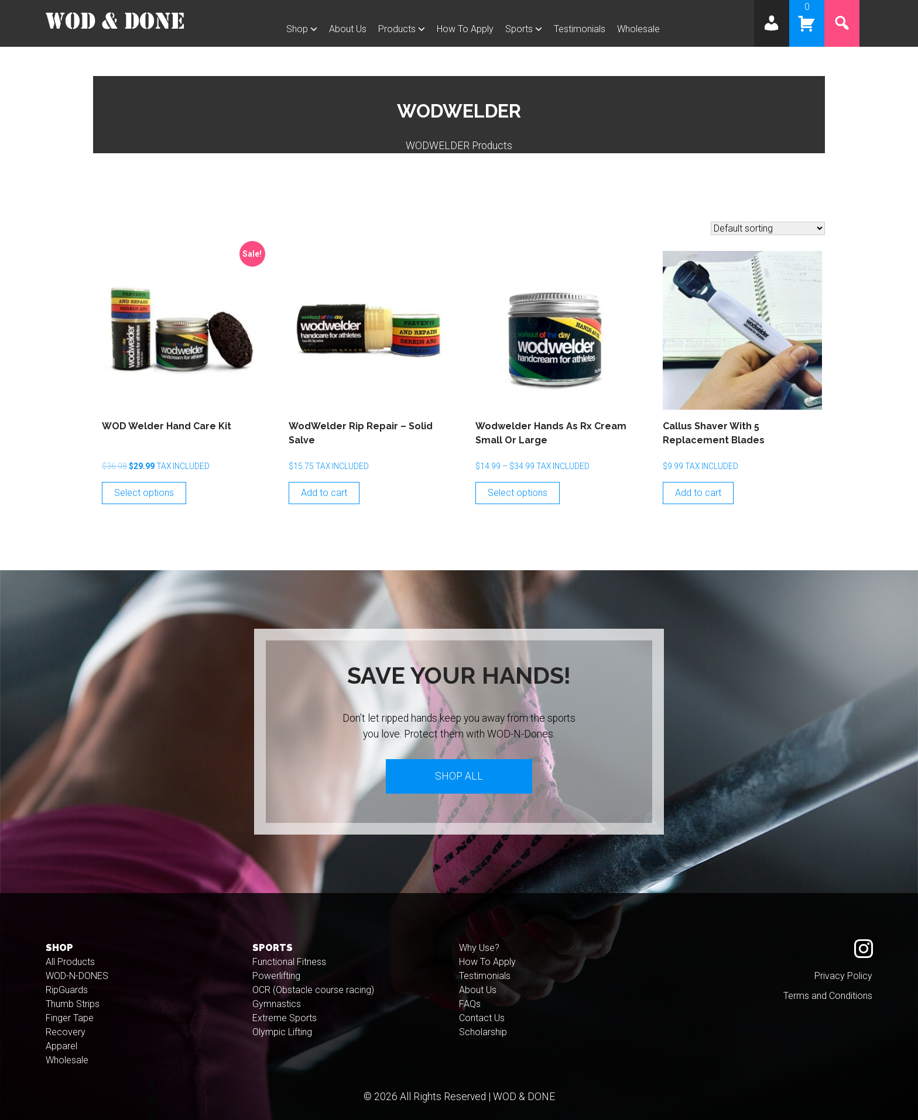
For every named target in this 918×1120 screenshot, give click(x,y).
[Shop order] (768, 228)
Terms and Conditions (827, 995)
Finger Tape (70, 1017)
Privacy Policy (843, 975)
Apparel (61, 1046)
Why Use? (479, 947)
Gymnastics (276, 1003)
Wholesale (638, 29)
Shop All (459, 776)
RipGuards (67, 989)
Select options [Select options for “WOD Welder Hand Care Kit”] (144, 492)
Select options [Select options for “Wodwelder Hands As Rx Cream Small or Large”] (517, 492)
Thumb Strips (73, 1003)
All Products (70, 961)
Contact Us (482, 1017)
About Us (347, 29)
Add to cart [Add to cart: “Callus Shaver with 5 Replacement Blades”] (698, 492)
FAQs (470, 1003)
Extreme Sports (284, 1017)
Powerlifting (276, 975)
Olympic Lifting (282, 1032)
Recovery (65, 1032)
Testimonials (579, 29)
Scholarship (483, 1032)
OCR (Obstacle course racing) (313, 989)
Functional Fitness (289, 961)
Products (397, 29)
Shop (297, 29)
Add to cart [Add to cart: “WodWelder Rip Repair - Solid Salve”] (324, 492)
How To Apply (465, 29)
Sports (519, 29)
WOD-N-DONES (77, 975)
